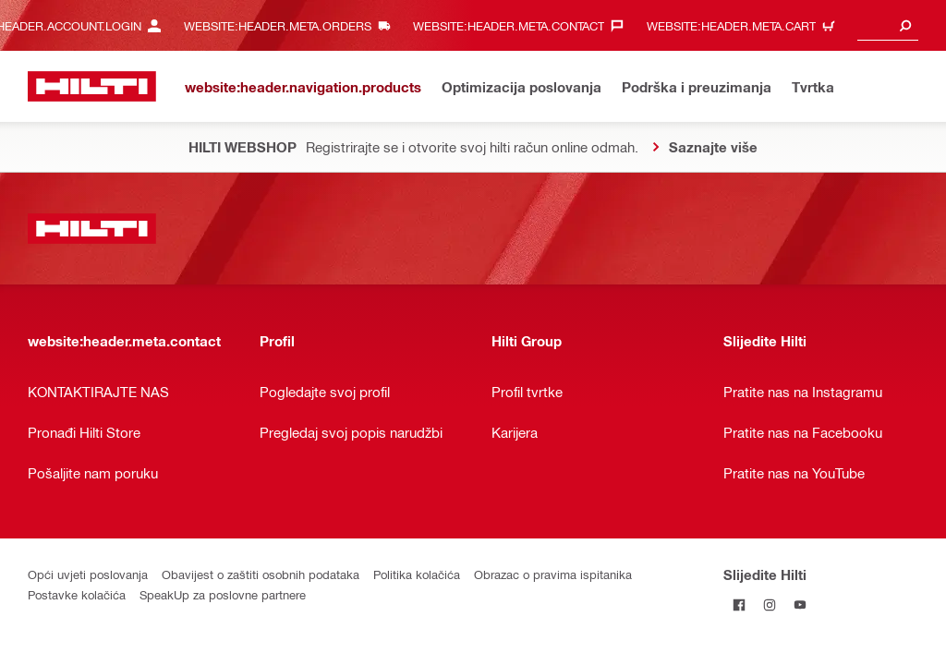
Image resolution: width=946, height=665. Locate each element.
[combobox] (887, 25)
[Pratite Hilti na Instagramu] (769, 604)
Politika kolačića (416, 574)
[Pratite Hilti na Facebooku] (738, 604)
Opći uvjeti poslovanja (88, 574)
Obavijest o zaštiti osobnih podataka (260, 574)
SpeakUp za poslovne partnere (222, 594)
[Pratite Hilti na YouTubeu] (799, 604)
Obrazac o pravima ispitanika (553, 574)
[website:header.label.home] (92, 86)
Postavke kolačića (77, 594)
